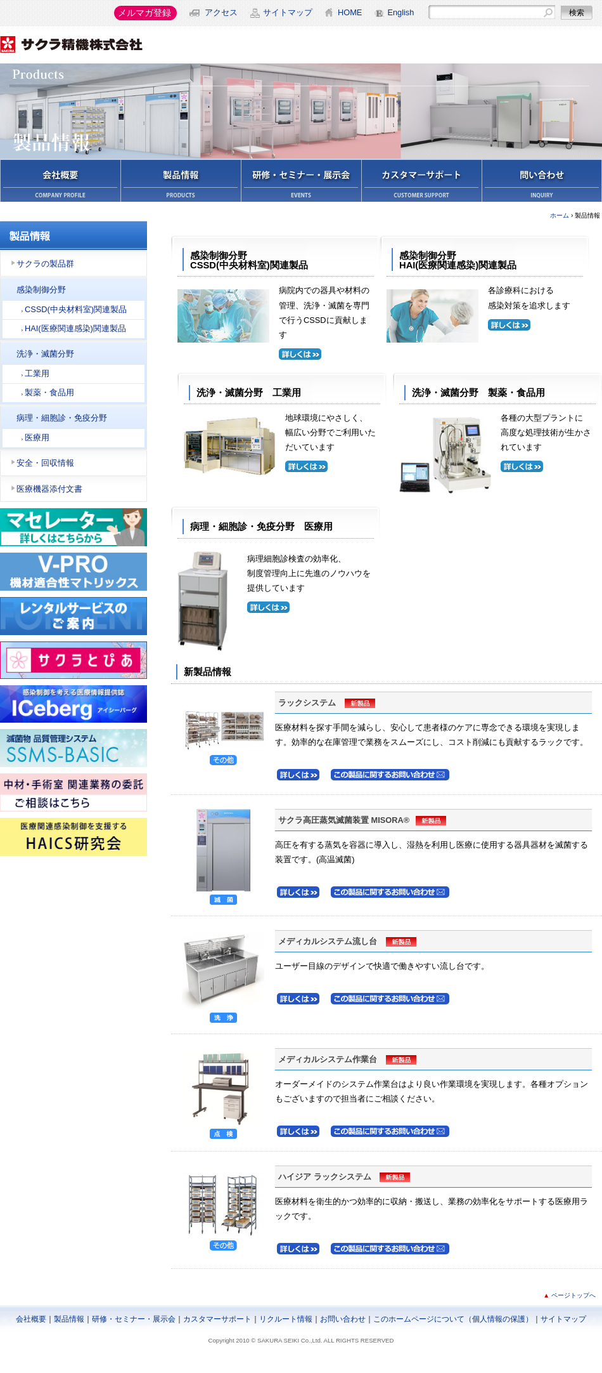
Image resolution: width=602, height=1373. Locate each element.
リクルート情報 (285, 1319)
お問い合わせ (542, 180)
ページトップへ (573, 1295)
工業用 (37, 373)
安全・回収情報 (45, 463)
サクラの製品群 (45, 263)
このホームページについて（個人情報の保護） (453, 1319)
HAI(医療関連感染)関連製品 (75, 328)
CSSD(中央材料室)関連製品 (76, 309)
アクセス (221, 12)
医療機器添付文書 (49, 489)
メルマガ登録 (144, 13)
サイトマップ (287, 12)
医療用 (37, 437)
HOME (350, 12)
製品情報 (180, 180)
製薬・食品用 (49, 392)
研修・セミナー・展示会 (134, 1319)
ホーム (559, 215)
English (400, 12)
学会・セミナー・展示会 (301, 180)
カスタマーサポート (421, 180)
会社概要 (60, 180)
